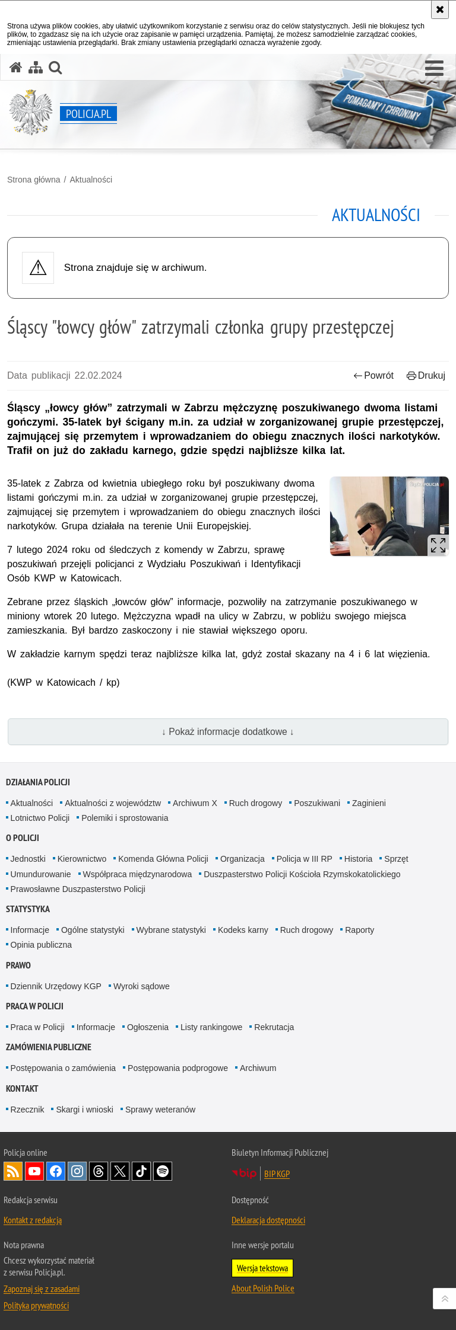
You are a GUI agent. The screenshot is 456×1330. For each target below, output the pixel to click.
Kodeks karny (243, 930)
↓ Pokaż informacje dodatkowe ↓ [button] (228, 732)
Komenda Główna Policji (163, 859)
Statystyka (28, 909)
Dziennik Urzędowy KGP (56, 986)
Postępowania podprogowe (178, 1068)
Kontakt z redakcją (33, 1220)
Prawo (18, 965)
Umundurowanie (41, 874)
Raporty (359, 930)
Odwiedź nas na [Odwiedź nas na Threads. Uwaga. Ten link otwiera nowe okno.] (98, 1171)
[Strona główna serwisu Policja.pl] (16, 67)
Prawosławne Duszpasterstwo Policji (78, 889)
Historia (358, 859)
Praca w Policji (35, 1006)
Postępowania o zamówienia (63, 1068)
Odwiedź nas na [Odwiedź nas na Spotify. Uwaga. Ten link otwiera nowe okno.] (162, 1171)
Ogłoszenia (148, 1027)
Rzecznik (28, 1109)
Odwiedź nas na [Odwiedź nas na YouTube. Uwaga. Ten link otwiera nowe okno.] (34, 1171)
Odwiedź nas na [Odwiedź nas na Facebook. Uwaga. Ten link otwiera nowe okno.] (55, 1171)
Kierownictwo (82, 859)
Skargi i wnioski (84, 1109)
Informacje (30, 930)
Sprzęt (396, 859)
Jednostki (28, 859)
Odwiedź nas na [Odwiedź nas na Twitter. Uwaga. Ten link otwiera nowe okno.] (119, 1171)
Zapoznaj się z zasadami (42, 1288)
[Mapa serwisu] (35, 67)
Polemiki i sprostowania (124, 818)
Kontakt (22, 1088)
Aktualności (90, 179)
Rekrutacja (274, 1027)
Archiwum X (195, 803)
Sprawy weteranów (160, 1109)
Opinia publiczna (41, 944)
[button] (434, 68)
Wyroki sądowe (141, 986)
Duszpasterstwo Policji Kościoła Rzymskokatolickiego (302, 874)
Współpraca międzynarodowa (137, 874)
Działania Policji (38, 782)
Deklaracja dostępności (268, 1220)
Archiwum (258, 1068)
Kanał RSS (13, 1171)
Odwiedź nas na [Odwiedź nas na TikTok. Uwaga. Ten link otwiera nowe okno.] (141, 1171)
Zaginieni (369, 803)
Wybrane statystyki (171, 930)
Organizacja (242, 859)
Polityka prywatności (36, 1305)
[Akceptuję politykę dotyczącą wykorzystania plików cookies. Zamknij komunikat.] (440, 9)
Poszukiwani (317, 803)
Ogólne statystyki (93, 930)
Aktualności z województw (113, 803)
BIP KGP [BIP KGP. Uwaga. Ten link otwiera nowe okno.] (277, 1173)
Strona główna (34, 179)
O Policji (22, 838)
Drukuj (426, 375)
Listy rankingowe (211, 1027)
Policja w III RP (304, 859)
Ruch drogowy (256, 803)
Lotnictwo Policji (40, 818)
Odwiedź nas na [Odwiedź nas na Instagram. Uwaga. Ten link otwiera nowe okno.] (77, 1171)
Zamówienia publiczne (48, 1047)
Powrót (373, 375)
